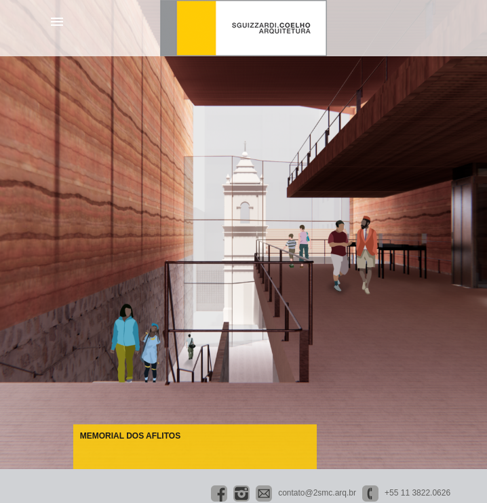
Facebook (219, 493)
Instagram (241, 493)
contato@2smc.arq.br (317, 493)
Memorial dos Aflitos (130, 436)
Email (264, 493)
